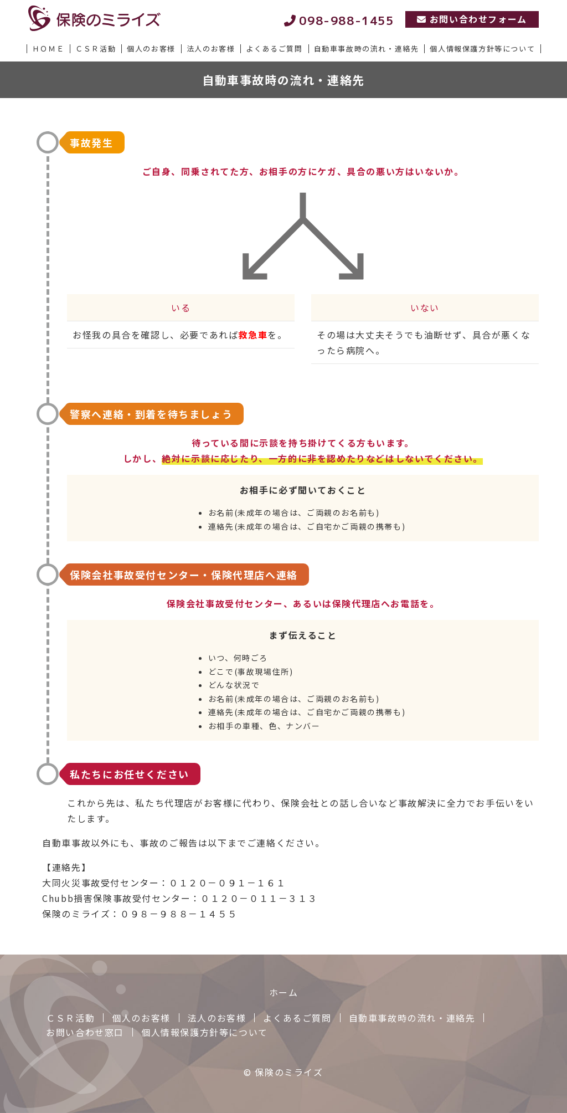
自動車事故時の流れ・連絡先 (412, 1017)
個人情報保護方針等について (204, 1032)
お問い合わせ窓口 (85, 1032)
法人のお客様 (217, 1017)
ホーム (283, 992)
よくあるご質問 (297, 1017)
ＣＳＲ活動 (70, 1017)
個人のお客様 (141, 1017)
